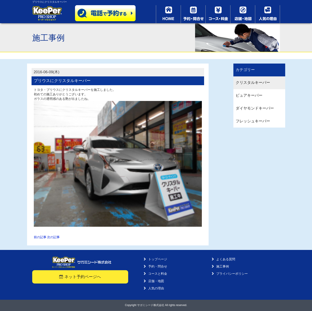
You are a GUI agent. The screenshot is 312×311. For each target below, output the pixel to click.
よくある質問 (225, 259)
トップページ (157, 259)
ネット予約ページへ (80, 276)
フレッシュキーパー (253, 121)
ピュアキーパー (249, 95)
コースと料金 (157, 273)
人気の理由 (156, 288)
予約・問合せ (157, 266)
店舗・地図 (156, 281)
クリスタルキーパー (253, 82)
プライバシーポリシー (232, 273)
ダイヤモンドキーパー (255, 108)
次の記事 (53, 237)
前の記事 (40, 237)
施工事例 (222, 266)
